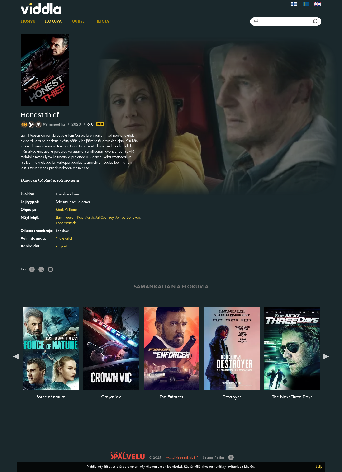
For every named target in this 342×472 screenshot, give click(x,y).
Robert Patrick (66, 223)
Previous (16, 356)
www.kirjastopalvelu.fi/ (182, 458)
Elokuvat (54, 22)
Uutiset (79, 22)
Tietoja (102, 22)
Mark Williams (66, 210)
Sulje (319, 467)
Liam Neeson (65, 218)
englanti (61, 246)
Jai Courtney (105, 218)
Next (326, 356)
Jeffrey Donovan (128, 218)
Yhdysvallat (64, 239)
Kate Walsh (85, 218)
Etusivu (28, 22)
